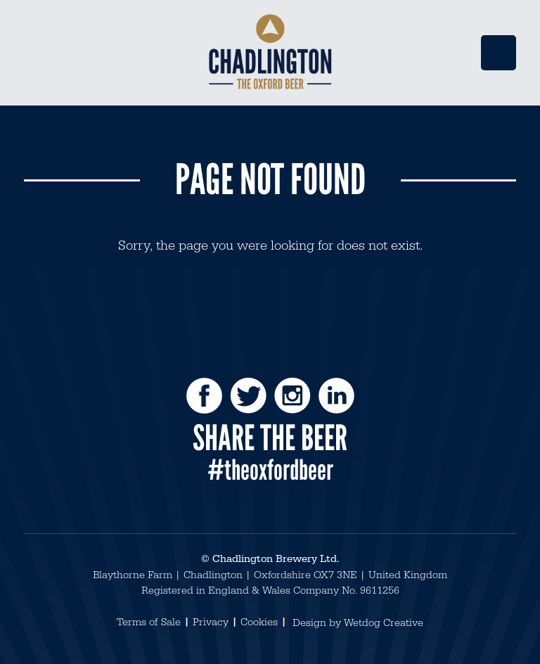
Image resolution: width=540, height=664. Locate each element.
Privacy (211, 622)
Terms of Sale (149, 622)
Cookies (259, 622)
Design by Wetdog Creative (357, 623)
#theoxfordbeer (270, 470)
